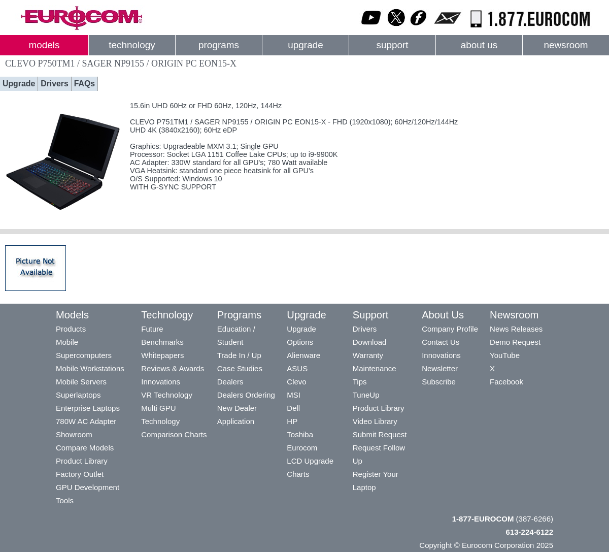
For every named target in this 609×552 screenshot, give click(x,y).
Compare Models (85, 447)
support (392, 45)
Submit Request (380, 434)
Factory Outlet (80, 474)
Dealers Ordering (246, 395)
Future (152, 328)
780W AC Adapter (86, 421)
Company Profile (450, 328)
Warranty (368, 355)
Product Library (82, 461)
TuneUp (366, 395)
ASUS (297, 368)
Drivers (55, 83)
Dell (293, 408)
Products (71, 328)
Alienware (303, 355)
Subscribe (439, 381)
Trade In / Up (239, 355)
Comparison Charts (174, 434)
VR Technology (166, 395)
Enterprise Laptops (88, 408)
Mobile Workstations (90, 368)
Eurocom (302, 447)
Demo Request (515, 342)
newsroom (566, 45)
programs (218, 45)
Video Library (375, 421)
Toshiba (300, 434)
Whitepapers (162, 355)
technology (132, 45)
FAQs (84, 83)
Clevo (296, 381)
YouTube (505, 355)
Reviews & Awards (172, 368)
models (44, 45)
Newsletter (440, 368)
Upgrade (19, 83)
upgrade (305, 45)
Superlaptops (78, 395)
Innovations (160, 381)
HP (292, 421)
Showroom (74, 434)
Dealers (230, 381)
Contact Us (440, 342)
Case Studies (239, 368)
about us (479, 45)
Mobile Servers (81, 381)
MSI (293, 395)
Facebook (506, 381)
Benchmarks (162, 342)
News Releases (516, 328)
